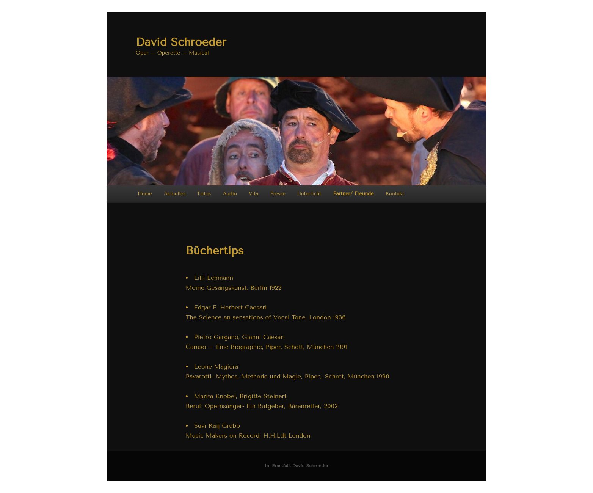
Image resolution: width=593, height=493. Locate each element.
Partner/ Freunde (353, 193)
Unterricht (310, 193)
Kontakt (395, 193)
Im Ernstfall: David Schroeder (296, 465)
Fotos (204, 193)
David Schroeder (181, 42)
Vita (253, 193)
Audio (230, 193)
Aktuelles (175, 193)
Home (145, 193)
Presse (278, 193)
